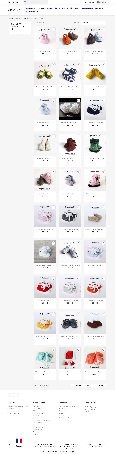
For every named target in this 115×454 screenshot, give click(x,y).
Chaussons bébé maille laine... (45, 51)
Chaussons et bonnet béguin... (45, 372)
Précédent (76, 386)
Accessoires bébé (45, 8)
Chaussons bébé (31, 8)
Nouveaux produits (13, 411)
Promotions (11, 408)
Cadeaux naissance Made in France (18, 406)
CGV (34, 411)
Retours (35, 418)
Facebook (9, 395)
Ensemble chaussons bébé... (70, 372)
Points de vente (38, 422)
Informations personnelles (67, 406)
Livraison (36, 415)
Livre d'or (36, 425)
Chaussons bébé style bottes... (95, 158)
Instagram (17, 395)
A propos (36, 406)
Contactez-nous (13, 2)
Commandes (63, 411)
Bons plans (99, 8)
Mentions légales (38, 408)
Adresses (62, 415)
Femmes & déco (59, 8)
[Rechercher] (35, 2)
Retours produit (64, 408)
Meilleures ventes (13, 413)
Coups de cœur (87, 8)
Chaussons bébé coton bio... (45, 87)
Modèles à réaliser (73, 8)
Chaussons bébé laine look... (45, 265)
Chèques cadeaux (32, 12)
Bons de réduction (64, 418)
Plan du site (36, 432)
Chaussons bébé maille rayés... (70, 265)
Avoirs (61, 413)
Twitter (13, 395)
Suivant (102, 386)
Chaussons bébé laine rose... (95, 194)
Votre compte (64, 403)
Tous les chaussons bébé (17, 27)
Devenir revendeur (39, 427)
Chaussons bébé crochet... (70, 122)
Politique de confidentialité (41, 420)
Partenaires (37, 434)
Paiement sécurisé (39, 413)
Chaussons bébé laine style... (95, 122)
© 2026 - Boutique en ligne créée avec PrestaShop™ (57, 452)
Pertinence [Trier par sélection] (93, 23)
